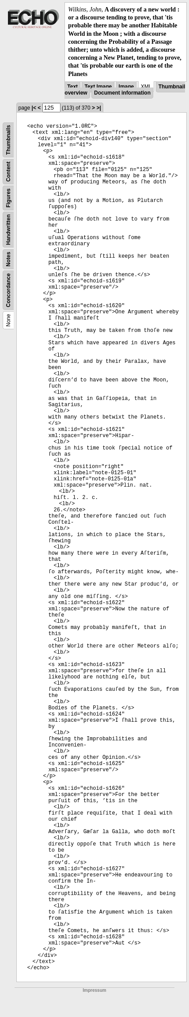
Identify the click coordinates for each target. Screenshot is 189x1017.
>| (98, 108)
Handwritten (8, 229)
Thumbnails (8, 140)
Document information (122, 93)
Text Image (98, 87)
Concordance (8, 290)
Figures (8, 197)
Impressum (94, 990)
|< (34, 108)
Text (72, 87)
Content (8, 171)
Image (126, 87)
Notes (8, 258)
